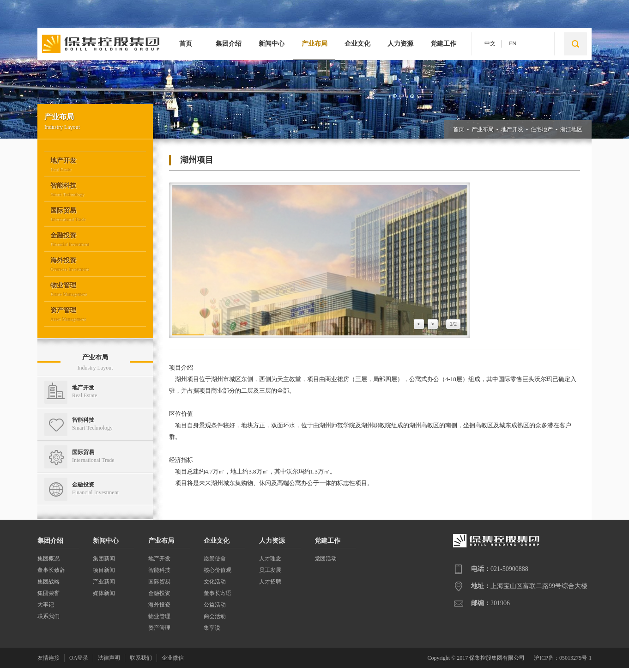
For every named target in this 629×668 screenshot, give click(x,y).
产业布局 (314, 43)
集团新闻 (104, 558)
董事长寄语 (217, 593)
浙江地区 (571, 129)
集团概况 (48, 558)
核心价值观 (217, 570)
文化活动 (215, 581)
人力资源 (400, 43)
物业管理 (159, 616)
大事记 (45, 604)
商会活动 (215, 616)
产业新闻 (104, 581)
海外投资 (159, 604)
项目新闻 (104, 570)
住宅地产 (542, 129)
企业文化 (357, 43)
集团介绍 (229, 43)
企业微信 (173, 658)
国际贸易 (159, 581)
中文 (490, 43)
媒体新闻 (104, 593)
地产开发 (512, 129)
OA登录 (78, 658)
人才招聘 (270, 581)
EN (512, 43)
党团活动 (325, 558)
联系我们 (48, 616)
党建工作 (443, 43)
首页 (185, 43)
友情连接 (48, 658)
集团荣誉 (48, 593)
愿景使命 (215, 558)
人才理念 (270, 558)
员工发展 (270, 570)
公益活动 (215, 604)
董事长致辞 (51, 570)
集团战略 (48, 581)
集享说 (212, 628)
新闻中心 (271, 43)
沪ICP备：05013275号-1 (563, 658)
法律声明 (109, 658)
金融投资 (159, 593)
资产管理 (159, 628)
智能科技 (159, 570)
